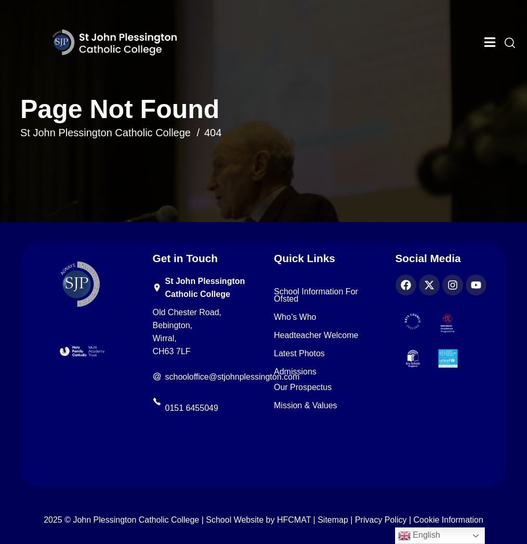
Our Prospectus (303, 387)
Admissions (295, 371)
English (419, 535)
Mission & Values (305, 405)
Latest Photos (299, 353)
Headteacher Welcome (316, 335)
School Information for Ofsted (316, 295)
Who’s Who (295, 317)
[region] (135, 468)
